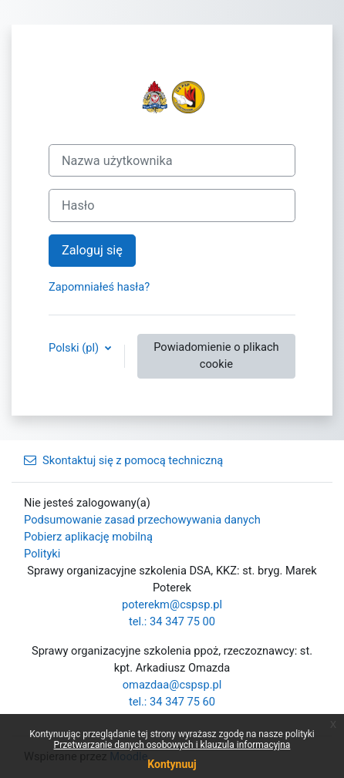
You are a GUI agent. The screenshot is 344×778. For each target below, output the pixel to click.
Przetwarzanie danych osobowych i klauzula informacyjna (172, 744)
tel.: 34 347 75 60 (172, 702)
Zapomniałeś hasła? (99, 287)
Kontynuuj (171, 764)
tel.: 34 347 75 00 (172, 621)
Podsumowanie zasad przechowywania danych (142, 520)
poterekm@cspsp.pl (172, 604)
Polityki (42, 554)
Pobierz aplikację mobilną (88, 537)
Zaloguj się (92, 250)
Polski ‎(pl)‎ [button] (75, 348)
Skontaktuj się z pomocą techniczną (123, 460)
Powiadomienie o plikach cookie (215, 355)
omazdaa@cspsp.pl (172, 685)
